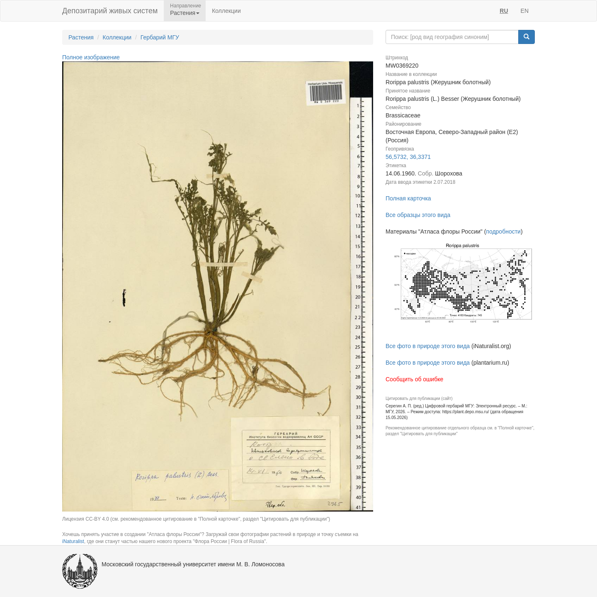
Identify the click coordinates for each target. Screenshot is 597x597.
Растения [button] (184, 13)
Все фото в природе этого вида (428, 346)
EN (525, 10)
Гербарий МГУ (160, 37)
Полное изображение (91, 57)
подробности (503, 231)
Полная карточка (408, 198)
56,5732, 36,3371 (408, 157)
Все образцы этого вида (418, 215)
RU (504, 10)
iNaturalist (73, 541)
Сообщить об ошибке (414, 379)
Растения (81, 37)
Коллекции (226, 10)
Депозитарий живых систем (110, 11)
